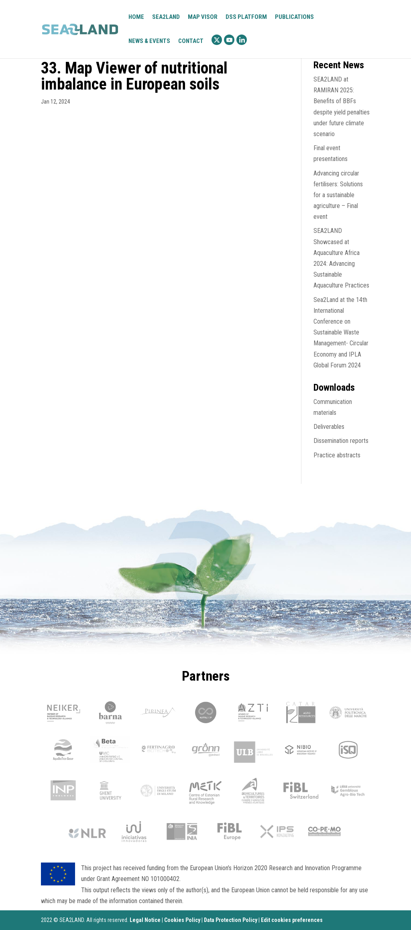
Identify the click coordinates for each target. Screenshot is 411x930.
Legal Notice (145, 920)
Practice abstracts (336, 455)
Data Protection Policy (230, 920)
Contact (190, 41)
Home (136, 17)
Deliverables (328, 426)
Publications (294, 16)
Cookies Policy (182, 920)
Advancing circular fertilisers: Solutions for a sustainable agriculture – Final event (338, 195)
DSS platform (246, 17)
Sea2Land (166, 16)
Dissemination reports (340, 441)
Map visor (203, 17)
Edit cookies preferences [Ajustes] (292, 920)
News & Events (149, 41)
